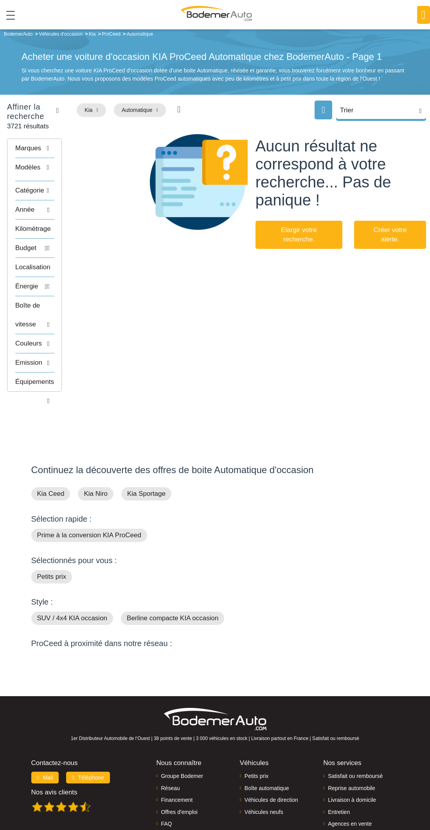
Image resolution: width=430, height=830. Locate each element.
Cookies (314, 797)
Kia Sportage (146, 444)
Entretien (339, 762)
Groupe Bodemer (182, 726)
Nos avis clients (54, 742)
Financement (177, 750)
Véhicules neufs (264, 762)
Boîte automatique (267, 738)
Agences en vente (350, 774)
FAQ (166, 774)
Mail (45, 728)
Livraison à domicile (352, 750)
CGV (397, 797)
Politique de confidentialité (357, 797)
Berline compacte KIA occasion (172, 568)
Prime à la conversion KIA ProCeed (89, 485)
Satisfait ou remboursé (355, 726)
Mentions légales (281, 797)
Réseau (170, 738)
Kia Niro (95, 444)
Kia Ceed (51, 444)
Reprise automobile (351, 738)
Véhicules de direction (271, 750)
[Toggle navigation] (7, 15)
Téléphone (88, 728)
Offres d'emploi (179, 762)
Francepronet (131, 797)
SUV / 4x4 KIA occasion (72, 568)
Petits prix (52, 527)
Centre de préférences (232, 797)
